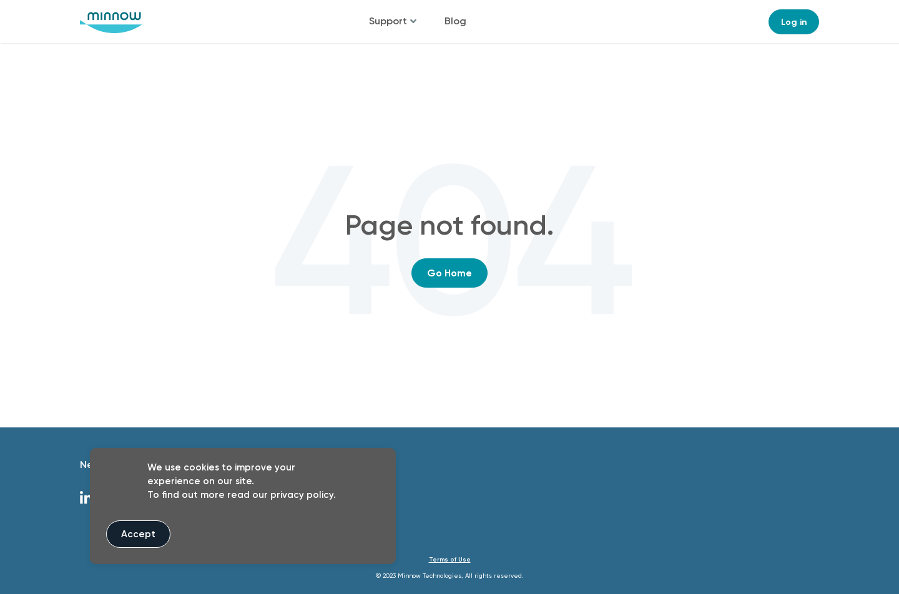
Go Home (449, 273)
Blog (455, 21)
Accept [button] (138, 534)
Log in (794, 22)
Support (388, 21)
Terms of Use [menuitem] (450, 559)
